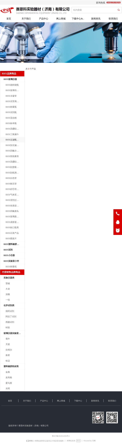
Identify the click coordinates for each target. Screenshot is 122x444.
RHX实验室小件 (11, 261)
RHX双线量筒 (12, 156)
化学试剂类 (9, 305)
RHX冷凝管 (11, 96)
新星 (8, 355)
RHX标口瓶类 (12, 227)
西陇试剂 (10, 322)
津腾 (8, 294)
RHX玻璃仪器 (10, 79)
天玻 (8, 344)
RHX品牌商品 (9, 73)
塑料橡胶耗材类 (11, 366)
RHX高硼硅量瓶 (13, 162)
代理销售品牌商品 (11, 272)
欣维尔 (9, 350)
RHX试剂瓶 (11, 112)
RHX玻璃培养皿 (13, 90)
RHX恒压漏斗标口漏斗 (15, 145)
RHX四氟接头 (12, 211)
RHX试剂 (8, 250)
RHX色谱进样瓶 (13, 206)
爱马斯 (9, 383)
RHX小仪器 (9, 255)
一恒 (8, 300)
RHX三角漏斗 (12, 134)
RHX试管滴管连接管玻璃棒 (15, 101)
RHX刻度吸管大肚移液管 (15, 167)
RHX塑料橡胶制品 (12, 244)
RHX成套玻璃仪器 (14, 222)
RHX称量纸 (11, 266)
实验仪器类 (9, 278)
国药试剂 (10, 311)
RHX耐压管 (11, 184)
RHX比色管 (11, 178)
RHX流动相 (11, 118)
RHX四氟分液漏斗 (14, 151)
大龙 (8, 289)
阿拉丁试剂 (11, 316)
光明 (8, 388)
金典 (8, 372)
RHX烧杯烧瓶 (12, 85)
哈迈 (8, 361)
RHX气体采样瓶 (13, 195)
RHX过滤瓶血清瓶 (14, 140)
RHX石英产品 (12, 233)
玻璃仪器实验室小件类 (14, 333)
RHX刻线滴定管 (13, 173)
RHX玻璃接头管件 (14, 216)
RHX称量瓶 (11, 107)
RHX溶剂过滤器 (13, 200)
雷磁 (8, 283)
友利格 (9, 377)
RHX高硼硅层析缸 (14, 129)
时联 (8, 327)
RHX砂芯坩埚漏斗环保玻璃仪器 (15, 189)
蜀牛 (8, 339)
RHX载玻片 (11, 238)
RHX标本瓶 (11, 123)
